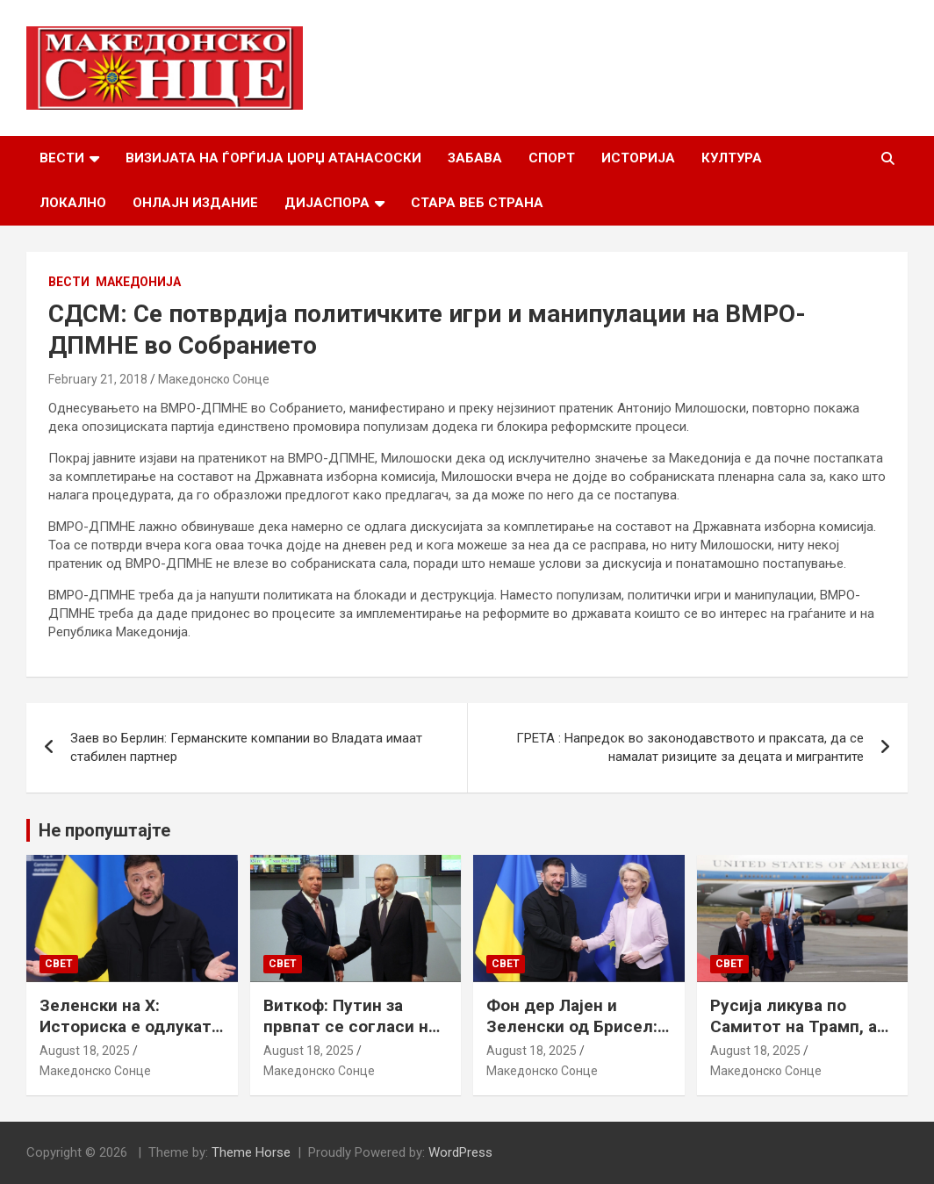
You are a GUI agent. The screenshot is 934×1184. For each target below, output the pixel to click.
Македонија (138, 282)
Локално (73, 203)
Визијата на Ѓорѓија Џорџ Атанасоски (273, 158)
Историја (638, 158)
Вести (62, 158)
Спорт (551, 158)
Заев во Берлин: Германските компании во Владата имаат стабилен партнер (246, 747)
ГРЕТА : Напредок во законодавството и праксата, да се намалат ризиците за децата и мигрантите (690, 747)
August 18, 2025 (85, 1051)
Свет (59, 964)
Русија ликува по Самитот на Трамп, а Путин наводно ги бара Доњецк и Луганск (802, 1037)
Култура (731, 158)
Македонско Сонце (213, 379)
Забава (475, 158)
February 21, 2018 (97, 379)
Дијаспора (327, 203)
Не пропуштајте (104, 830)
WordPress (460, 1152)
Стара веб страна (477, 203)
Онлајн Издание (195, 203)
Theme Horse (251, 1152)
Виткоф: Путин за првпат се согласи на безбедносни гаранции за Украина (350, 1037)
